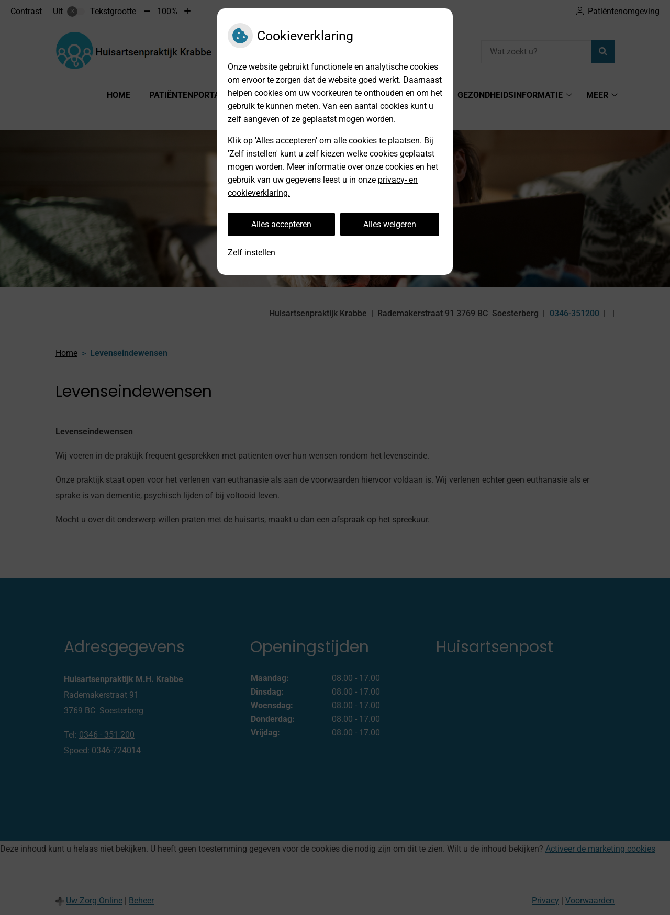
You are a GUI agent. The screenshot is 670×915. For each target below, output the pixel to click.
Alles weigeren (389, 224)
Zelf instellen (251, 253)
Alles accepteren (281, 224)
